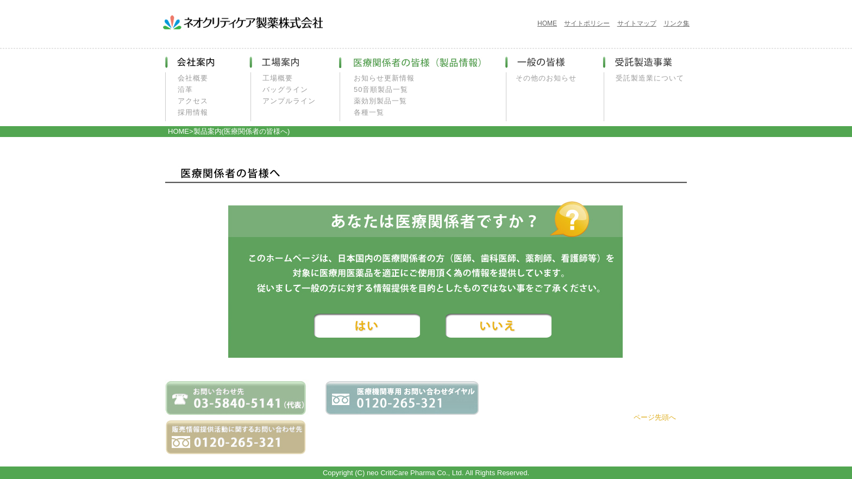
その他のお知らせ (546, 78)
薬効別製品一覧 (380, 101)
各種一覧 (369, 112)
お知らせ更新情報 (384, 78)
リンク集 (676, 23)
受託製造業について (650, 78)
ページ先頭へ (655, 417)
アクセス (193, 101)
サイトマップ (636, 23)
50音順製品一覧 (381, 89)
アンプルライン (289, 101)
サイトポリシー (587, 23)
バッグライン (285, 89)
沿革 (185, 89)
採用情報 (193, 112)
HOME (547, 23)
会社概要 (193, 78)
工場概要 (277, 78)
